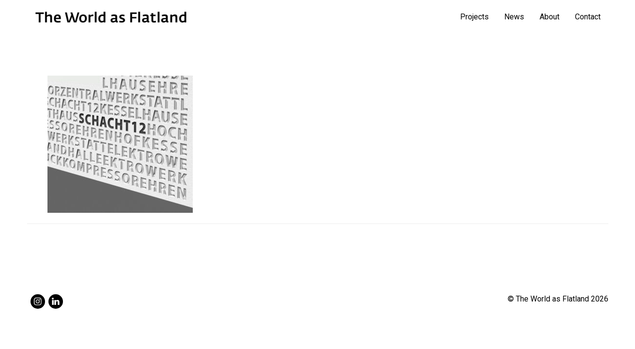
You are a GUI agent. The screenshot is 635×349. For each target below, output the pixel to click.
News (514, 16)
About (549, 16)
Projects (474, 16)
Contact (588, 16)
